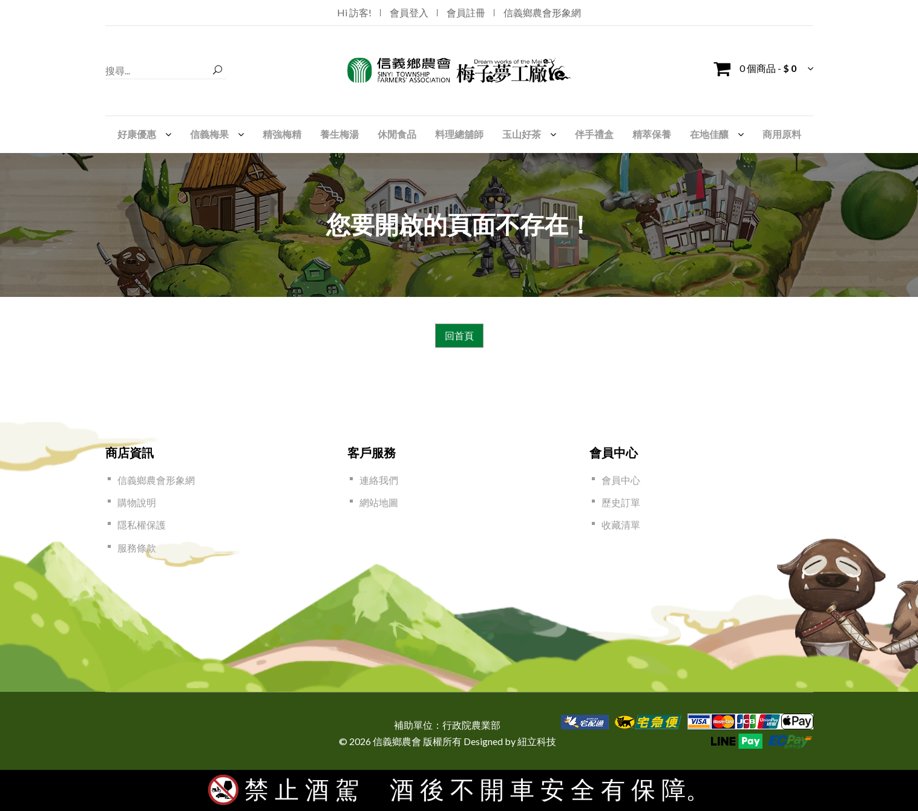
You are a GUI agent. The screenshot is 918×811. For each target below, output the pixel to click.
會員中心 (621, 480)
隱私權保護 (141, 524)
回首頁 (459, 335)
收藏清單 (621, 524)
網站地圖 (378, 502)
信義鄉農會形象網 (156, 480)
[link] (291, 736)
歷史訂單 (621, 502)
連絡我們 (378, 480)
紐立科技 (536, 741)
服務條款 (136, 547)
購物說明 (136, 502)
